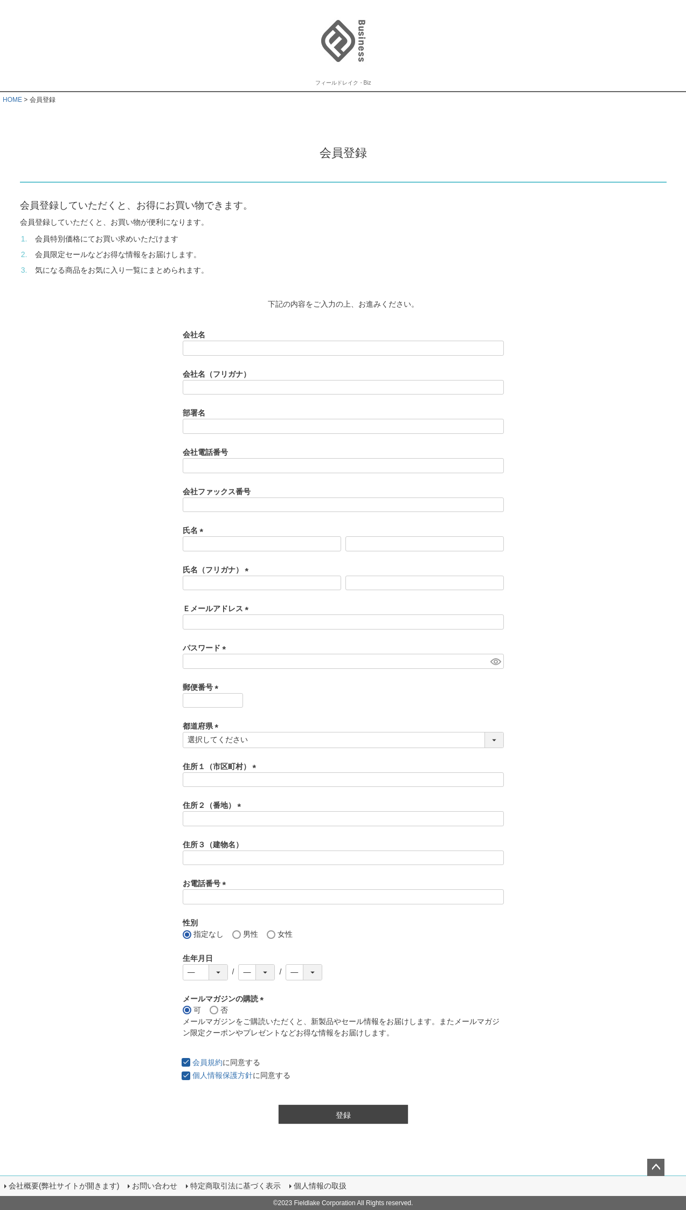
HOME (12, 99)
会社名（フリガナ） (217, 374)
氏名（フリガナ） (218, 569)
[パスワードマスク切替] (495, 661)
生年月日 (198, 958)
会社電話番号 (205, 452)
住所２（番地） (214, 805)
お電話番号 (206, 883)
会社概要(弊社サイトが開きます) (64, 1185)
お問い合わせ (154, 1185)
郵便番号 (203, 687)
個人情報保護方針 (222, 1075)
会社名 (194, 334)
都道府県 (203, 726)
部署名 (194, 413)
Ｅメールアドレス (218, 608)
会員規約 (207, 1062)
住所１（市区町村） (221, 766)
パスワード (206, 648)
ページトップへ (655, 1167)
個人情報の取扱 (320, 1185)
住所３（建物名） (213, 844)
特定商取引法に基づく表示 (235, 1185)
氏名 (195, 530)
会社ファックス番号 (217, 491)
